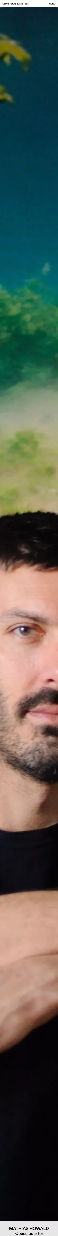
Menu (52, 3)
